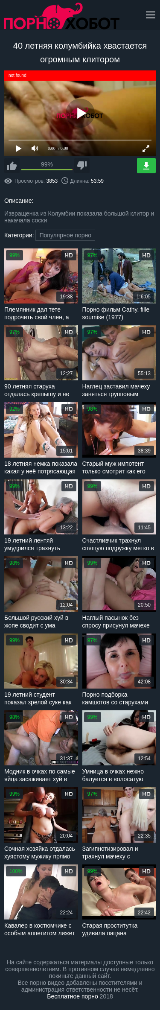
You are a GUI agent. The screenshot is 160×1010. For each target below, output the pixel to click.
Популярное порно (65, 235)
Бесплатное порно (72, 996)
